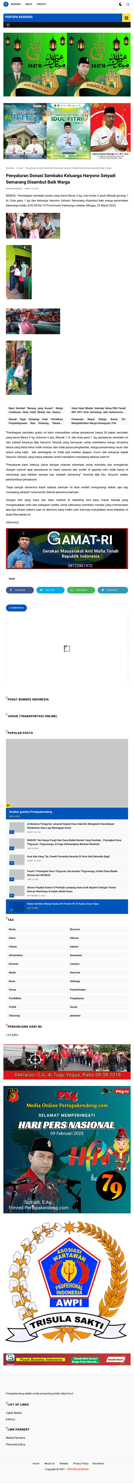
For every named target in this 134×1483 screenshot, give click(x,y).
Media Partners (15, 1437)
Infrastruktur (16, 955)
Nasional (75, 972)
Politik (12, 1006)
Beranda (16, 4)
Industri (74, 946)
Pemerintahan (78, 989)
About (28, 4)
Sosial (20, 168)
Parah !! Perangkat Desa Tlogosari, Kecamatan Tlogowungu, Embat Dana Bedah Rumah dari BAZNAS (72, 873)
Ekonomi (75, 929)
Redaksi (64, 1463)
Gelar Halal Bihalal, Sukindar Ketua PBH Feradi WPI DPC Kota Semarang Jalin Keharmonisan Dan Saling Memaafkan (98, 410)
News (12, 981)
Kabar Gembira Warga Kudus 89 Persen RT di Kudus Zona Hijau (63, 903)
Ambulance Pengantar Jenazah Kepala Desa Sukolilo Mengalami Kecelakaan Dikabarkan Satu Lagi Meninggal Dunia (70, 825)
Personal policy (15, 1444)
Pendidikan (15, 998)
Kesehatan (76, 955)
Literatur (74, 963)
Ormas (12, 989)
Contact (41, 4)
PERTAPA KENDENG (19, 17)
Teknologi (14, 1015)
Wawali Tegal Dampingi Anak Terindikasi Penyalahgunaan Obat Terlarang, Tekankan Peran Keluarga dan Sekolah (36, 421)
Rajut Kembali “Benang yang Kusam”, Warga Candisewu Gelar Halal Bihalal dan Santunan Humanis (36, 410)
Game (12, 938)
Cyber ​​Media (14, 1413)
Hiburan (74, 938)
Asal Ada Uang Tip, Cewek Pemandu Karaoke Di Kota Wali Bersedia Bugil (68, 856)
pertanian (75, 1015)
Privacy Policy (80, 1463)
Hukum (13, 946)
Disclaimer (98, 1463)
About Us (49, 1463)
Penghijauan (77, 998)
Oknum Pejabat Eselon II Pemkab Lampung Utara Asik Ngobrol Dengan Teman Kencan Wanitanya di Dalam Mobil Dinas (71, 889)
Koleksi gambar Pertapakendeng (30, 811)
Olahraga (75, 981)
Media (12, 972)
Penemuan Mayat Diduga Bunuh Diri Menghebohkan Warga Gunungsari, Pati (98, 421)
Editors (10, 1419)
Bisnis (12, 929)
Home (36, 1463)
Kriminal (13, 963)
